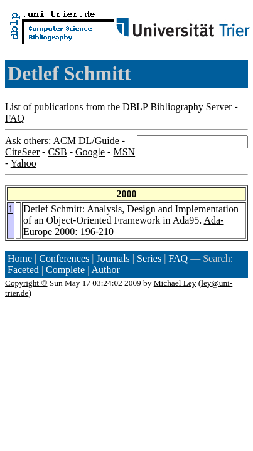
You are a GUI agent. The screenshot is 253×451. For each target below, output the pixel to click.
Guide (107, 140)
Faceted (23, 269)
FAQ (14, 118)
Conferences (64, 258)
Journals (112, 258)
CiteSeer (22, 152)
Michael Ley (175, 283)
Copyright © (26, 283)
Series (149, 258)
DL (85, 140)
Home (20, 258)
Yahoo (23, 163)
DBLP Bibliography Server (177, 106)
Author (106, 269)
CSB (57, 152)
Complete (65, 269)
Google (90, 152)
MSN (124, 152)
